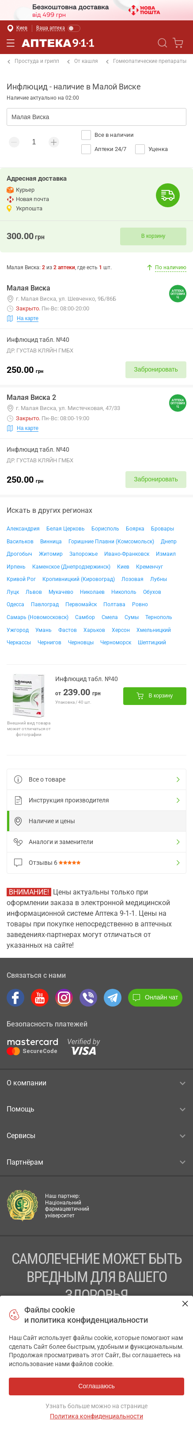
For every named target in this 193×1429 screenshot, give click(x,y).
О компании (96, 1083)
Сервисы (96, 1135)
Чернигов (49, 642)
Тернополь (158, 617)
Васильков (20, 541)
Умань (43, 630)
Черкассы (19, 642)
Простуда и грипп (33, 61)
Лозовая (132, 579)
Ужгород (18, 630)
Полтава (114, 604)
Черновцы (81, 642)
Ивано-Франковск (126, 554)
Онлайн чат (155, 998)
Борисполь (105, 529)
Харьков (94, 630)
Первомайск (81, 604)
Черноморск (115, 642)
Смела (110, 617)
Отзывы (49, 862)
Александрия (23, 529)
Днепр (169, 541)
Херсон (121, 630)
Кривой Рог (21, 579)
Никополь (123, 592)
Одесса (15, 604)
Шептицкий (152, 642)
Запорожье (83, 554)
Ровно (140, 604)
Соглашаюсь (185, 1303)
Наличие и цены (44, 821)
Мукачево (61, 592)
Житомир (51, 554)
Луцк (13, 592)
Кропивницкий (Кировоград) (78, 579)
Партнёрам (96, 1162)
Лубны (158, 579)
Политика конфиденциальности (96, 1416)
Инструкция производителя (61, 800)
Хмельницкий (153, 630)
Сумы (132, 617)
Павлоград (45, 604)
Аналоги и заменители (53, 841)
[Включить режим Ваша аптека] (58, 28)
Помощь (96, 1109)
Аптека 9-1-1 (52, 43)
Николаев (92, 592)
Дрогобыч (19, 554)
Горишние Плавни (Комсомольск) (111, 541)
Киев (123, 567)
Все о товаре (39, 779)
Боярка (135, 529)
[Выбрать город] (17, 28)
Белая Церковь (65, 529)
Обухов (152, 592)
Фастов (67, 630)
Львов (34, 592)
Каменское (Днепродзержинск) (71, 567)
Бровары (162, 529)
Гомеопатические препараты (146, 61)
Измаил (166, 554)
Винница (51, 541)
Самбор (85, 617)
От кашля (82, 61)
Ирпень (16, 567)
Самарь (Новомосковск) (37, 617)
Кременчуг (149, 567)
